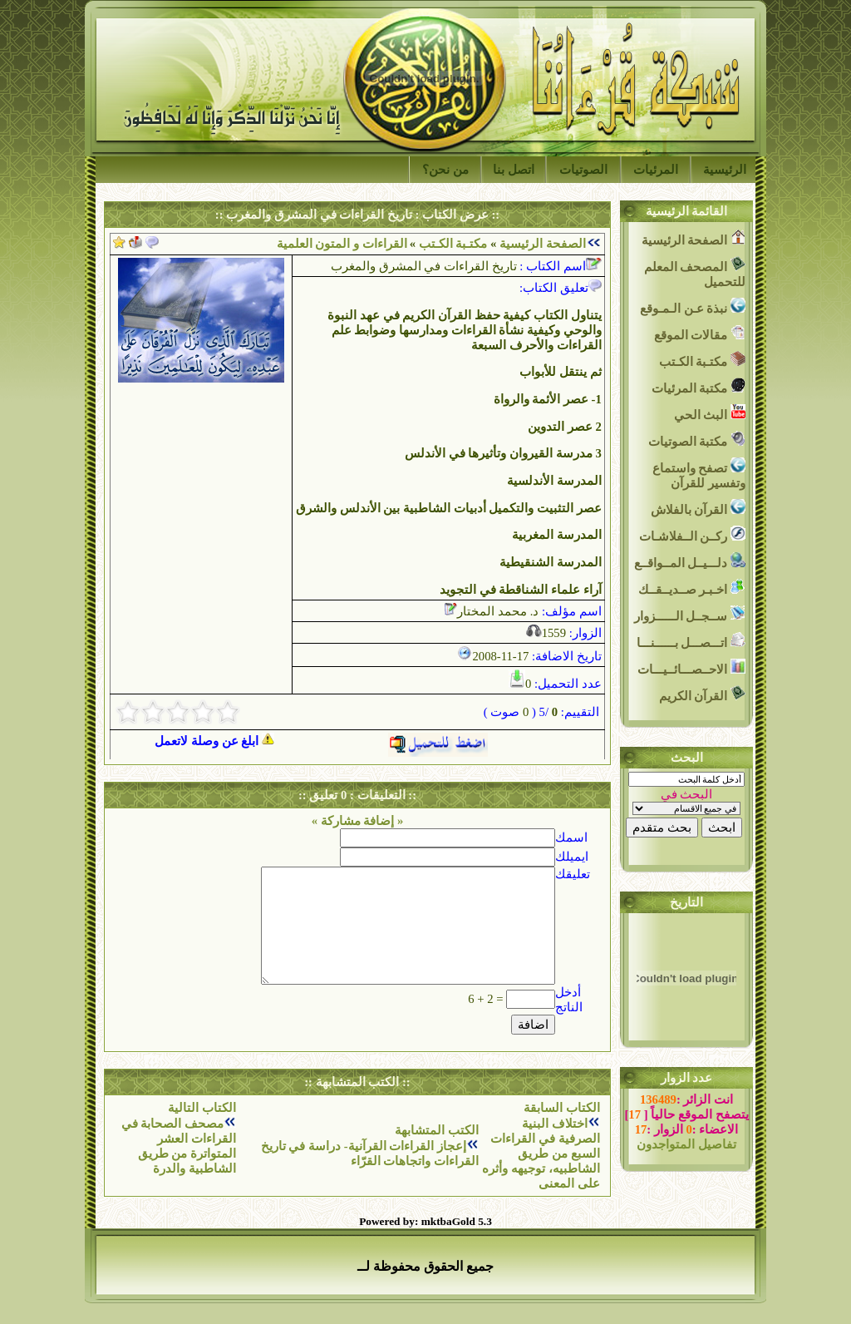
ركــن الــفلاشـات (692, 534)
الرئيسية (724, 169)
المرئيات (655, 169)
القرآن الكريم (702, 694)
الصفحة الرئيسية (542, 243)
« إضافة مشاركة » (358, 821)
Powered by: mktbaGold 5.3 (425, 1221)
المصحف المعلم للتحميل (694, 272)
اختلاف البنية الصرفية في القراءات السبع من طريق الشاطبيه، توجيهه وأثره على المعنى (540, 1153)
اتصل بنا (513, 169)
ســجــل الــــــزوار (689, 614)
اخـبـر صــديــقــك (691, 587)
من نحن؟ (445, 169)
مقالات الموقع (699, 333)
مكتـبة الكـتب (451, 243)
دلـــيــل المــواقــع (689, 561)
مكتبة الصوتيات (696, 439)
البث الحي (709, 413)
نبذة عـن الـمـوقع (692, 306)
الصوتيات (583, 169)
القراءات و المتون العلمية (342, 243)
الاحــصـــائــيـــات (691, 667)
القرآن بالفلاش (698, 507)
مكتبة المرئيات (698, 386)
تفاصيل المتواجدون (686, 1144)
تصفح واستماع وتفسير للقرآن (698, 473)
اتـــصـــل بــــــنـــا (691, 641)
